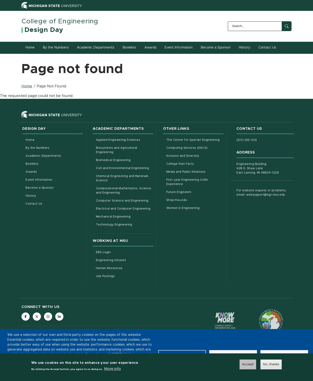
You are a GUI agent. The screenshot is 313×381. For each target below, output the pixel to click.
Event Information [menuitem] (39, 179)
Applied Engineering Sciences (124, 139)
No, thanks (271, 364)
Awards (150, 47)
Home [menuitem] (30, 140)
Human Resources (124, 268)
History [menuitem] (31, 195)
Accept (248, 364)
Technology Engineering (124, 224)
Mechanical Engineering (124, 216)
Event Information (179, 47)
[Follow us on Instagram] (48, 316)
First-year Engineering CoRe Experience (191, 182)
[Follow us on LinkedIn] (59, 316)
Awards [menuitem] (31, 171)
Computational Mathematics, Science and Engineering (124, 190)
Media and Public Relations (195, 171)
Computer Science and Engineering (124, 200)
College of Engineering (59, 21)
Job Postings (122, 276)
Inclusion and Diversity (195, 155)
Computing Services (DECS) (195, 147)
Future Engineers (195, 192)
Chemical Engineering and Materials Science (122, 178)
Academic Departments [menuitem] (43, 155)
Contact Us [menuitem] (34, 203)
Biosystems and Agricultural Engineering (122, 150)
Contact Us (267, 47)
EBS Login (120, 252)
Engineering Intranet (124, 260)
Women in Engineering (195, 208)
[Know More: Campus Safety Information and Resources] (225, 321)
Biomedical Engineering (124, 160)
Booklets (129, 47)
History (244, 47)
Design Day (44, 30)
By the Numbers (56, 47)
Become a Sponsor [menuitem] (40, 187)
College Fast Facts (195, 163)
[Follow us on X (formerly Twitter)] (37, 316)
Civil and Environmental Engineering (124, 168)
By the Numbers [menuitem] (37, 148)
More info (112, 369)
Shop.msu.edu (193, 200)
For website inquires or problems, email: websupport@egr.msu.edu (261, 192)
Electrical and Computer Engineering (124, 208)
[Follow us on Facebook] (25, 316)
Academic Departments (95, 47)
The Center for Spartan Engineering (195, 139)
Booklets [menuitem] (32, 163)
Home (30, 47)
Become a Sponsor (216, 47)
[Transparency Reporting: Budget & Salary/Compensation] (271, 321)
